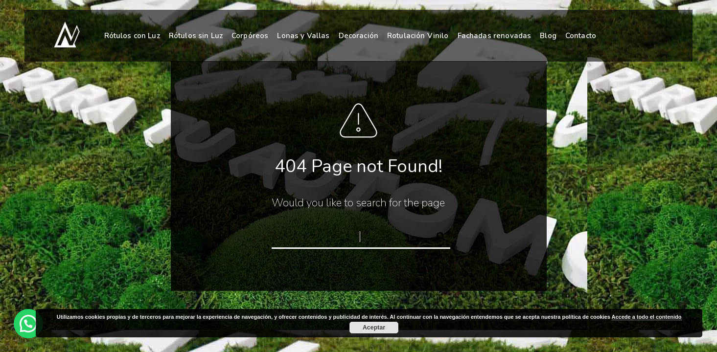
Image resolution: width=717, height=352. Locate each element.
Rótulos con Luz (132, 36)
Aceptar (374, 327)
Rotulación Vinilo (418, 36)
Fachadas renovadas (495, 36)
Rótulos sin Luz (196, 36)
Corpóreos (249, 36)
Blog (548, 36)
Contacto (580, 36)
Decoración (359, 36)
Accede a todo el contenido (647, 317)
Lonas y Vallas (303, 36)
